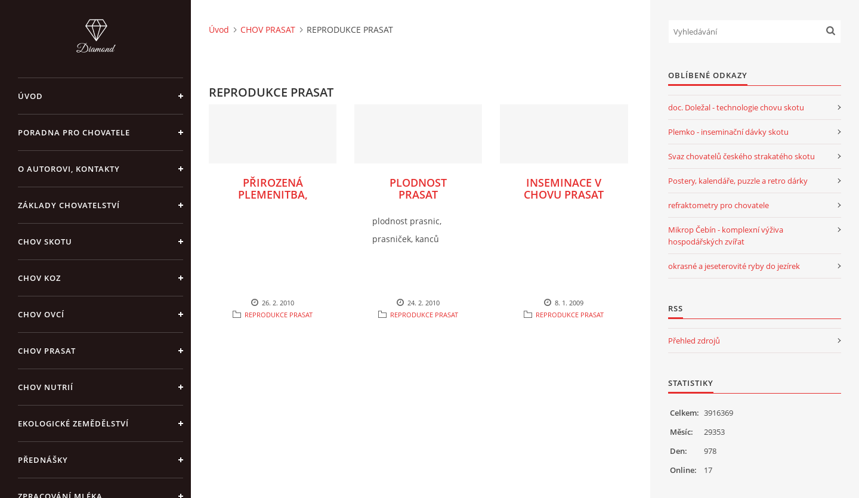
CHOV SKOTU (45, 241)
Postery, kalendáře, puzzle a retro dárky (738, 180)
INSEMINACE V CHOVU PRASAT (564, 188)
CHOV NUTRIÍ (45, 387)
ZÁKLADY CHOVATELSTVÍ (69, 205)
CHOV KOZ (39, 278)
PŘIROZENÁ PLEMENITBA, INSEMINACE (273, 194)
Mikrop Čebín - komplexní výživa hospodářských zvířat (725, 235)
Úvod (30, 96)
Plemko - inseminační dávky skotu (728, 131)
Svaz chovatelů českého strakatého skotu (741, 156)
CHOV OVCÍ (41, 314)
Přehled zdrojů (694, 340)
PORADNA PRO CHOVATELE (74, 132)
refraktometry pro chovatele (718, 205)
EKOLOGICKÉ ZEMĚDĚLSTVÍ (73, 423)
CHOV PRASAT (47, 350)
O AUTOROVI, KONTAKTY (69, 168)
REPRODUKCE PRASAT (279, 314)
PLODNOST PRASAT (418, 188)
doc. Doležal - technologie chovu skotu (736, 107)
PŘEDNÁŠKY (43, 459)
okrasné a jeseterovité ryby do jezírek (734, 266)
